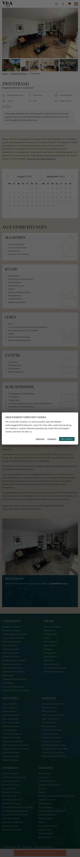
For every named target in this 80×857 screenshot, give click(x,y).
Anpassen (51, 439)
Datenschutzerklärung (37, 428)
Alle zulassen (67, 439)
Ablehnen (40, 439)
